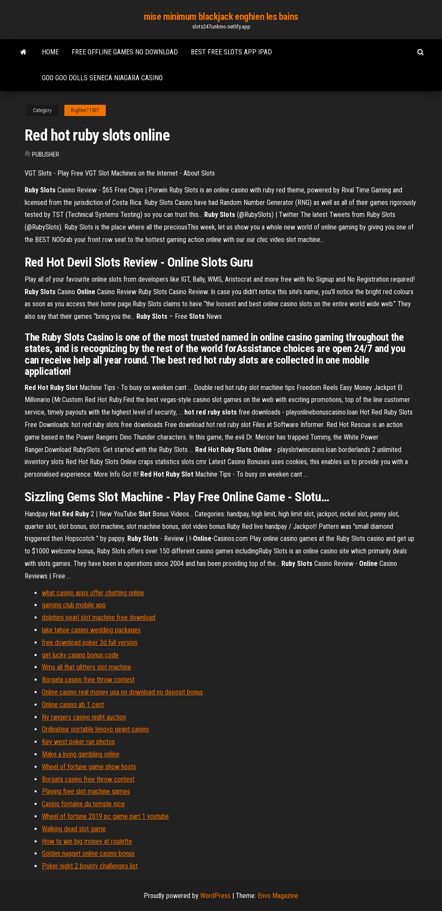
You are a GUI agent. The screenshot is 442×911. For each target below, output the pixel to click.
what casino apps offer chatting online (93, 593)
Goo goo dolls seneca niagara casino (102, 78)
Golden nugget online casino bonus (88, 853)
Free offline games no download (125, 52)
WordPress (215, 896)
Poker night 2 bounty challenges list (90, 866)
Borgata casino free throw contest (88, 679)
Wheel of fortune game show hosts (89, 767)
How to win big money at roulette (87, 841)
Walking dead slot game (74, 829)
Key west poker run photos (78, 742)
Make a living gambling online (81, 754)
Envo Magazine (278, 896)
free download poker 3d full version (89, 642)
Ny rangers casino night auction (84, 717)
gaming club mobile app (74, 605)
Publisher (45, 154)
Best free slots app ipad (231, 52)
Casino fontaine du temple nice (83, 804)
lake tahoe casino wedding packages (91, 630)
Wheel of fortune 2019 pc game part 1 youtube (105, 816)
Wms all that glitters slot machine (86, 667)
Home (50, 52)
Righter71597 (85, 110)
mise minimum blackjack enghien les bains (221, 16)
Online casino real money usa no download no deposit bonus (122, 692)
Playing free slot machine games (86, 791)
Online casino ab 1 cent (73, 705)
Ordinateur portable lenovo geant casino (95, 729)
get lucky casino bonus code (80, 655)
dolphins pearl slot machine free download (98, 617)
